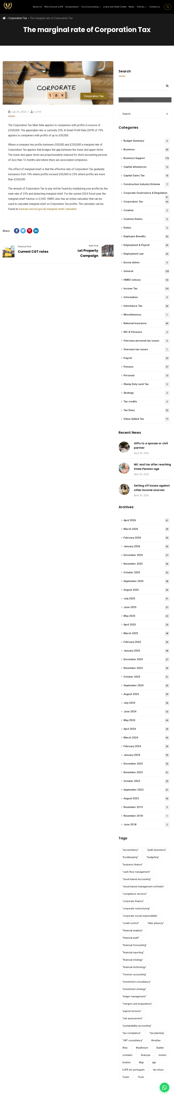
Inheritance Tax (146, 306)
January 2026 (146, 546)
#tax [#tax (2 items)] (124, 1047)
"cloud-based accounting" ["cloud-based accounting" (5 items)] (136, 879)
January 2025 (146, 651)
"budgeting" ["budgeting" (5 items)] (152, 857)
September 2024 (146, 685)
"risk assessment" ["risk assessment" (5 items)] (132, 1018)
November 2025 (146, 564)
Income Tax (146, 288)
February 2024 (146, 746)
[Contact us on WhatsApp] (164, 1087)
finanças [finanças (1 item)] (145, 1055)
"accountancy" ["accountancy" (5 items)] (130, 849)
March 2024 (146, 738)
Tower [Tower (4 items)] (125, 1077)
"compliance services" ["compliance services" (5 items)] (134, 893)
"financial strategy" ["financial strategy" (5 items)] (132, 959)
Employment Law (146, 254)
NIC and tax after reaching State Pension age (152, 467)
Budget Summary (146, 141)
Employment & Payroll (146, 245)
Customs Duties (146, 219)
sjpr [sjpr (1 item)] (154, 1062)
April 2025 (146, 625)
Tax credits (146, 401)
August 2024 (146, 694)
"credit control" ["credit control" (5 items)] (130, 923)
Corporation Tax (17, 18)
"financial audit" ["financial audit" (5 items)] (130, 937)
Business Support (146, 158)
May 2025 (146, 616)
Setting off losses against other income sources (152, 488)
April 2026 (146, 520)
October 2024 (146, 677)
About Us (37, 7)
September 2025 (146, 581)
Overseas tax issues (146, 349)
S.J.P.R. (37, 112)
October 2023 (146, 781)
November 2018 (146, 816)
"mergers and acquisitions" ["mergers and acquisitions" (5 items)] (137, 1003)
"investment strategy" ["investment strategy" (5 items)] (134, 989)
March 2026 (146, 529)
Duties (146, 228)
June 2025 (146, 607)
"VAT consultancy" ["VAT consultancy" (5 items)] (132, 1040)
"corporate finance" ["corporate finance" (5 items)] (133, 901)
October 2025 (146, 572)
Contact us (154, 7)
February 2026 (146, 538)
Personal (146, 375)
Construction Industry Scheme (146, 184)
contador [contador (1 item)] (127, 1055)
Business (146, 149)
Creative (146, 210)
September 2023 (146, 790)
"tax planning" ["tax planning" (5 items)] (156, 1033)
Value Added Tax (146, 419)
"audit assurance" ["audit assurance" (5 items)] (156, 849)
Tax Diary (146, 410)
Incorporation (72, 7)
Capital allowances (146, 167)
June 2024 (146, 711)
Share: (6, 230)
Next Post (93, 245)
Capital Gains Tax (146, 175)
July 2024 (146, 703)
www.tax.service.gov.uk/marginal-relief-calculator (48, 209)
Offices (142, 7)
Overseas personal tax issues (146, 341)
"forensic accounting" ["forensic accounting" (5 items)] (134, 974)
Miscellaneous (146, 315)
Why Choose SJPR (53, 7)
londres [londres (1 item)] (126, 1062)
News (131, 7)
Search (125, 71)
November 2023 (146, 772)
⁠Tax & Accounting (91, 7)
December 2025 (146, 555)
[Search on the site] (167, 7)
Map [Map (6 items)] (141, 1062)
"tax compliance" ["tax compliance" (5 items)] (131, 1033)
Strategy (146, 393)
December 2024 (146, 659)
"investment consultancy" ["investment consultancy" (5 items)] (136, 981)
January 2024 (146, 755)
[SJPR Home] (8, 7)
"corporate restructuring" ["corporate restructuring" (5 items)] (136, 908)
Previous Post (24, 246)
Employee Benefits (146, 236)
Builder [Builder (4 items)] (160, 1047)
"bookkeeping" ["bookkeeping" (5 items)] (130, 857)
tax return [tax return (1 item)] (158, 1069)
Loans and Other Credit (114, 7)
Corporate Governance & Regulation (146, 194)
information (146, 297)
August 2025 (146, 590)
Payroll (146, 358)
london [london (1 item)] (162, 1055)
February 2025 (146, 642)
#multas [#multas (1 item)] (156, 1040)
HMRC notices (146, 280)
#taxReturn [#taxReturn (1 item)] (142, 1047)
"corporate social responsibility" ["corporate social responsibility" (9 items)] (140, 915)
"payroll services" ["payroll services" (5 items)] (131, 1011)
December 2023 (146, 764)
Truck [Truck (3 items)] (141, 1077)
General (146, 271)
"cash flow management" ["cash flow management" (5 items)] (136, 871)
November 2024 (146, 668)
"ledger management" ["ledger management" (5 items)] (134, 996)
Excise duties (146, 262)
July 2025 (146, 598)
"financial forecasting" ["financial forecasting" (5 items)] (134, 945)
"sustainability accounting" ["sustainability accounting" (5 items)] (136, 1025)
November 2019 (146, 807)
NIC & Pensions (146, 332)
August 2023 (146, 798)
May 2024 (146, 720)
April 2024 (146, 729)
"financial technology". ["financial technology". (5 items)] (134, 967)
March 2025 (146, 633)
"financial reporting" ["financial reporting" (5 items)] (133, 952)
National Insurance (146, 323)
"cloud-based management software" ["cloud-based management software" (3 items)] (143, 886)
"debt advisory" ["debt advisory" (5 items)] (155, 923)
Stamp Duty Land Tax (146, 384)
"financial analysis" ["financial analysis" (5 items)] (132, 930)
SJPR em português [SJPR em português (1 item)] (133, 1069)
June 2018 (146, 824)
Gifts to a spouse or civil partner (151, 445)
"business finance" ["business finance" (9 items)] (132, 864)
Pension (146, 367)
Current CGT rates (33, 251)
